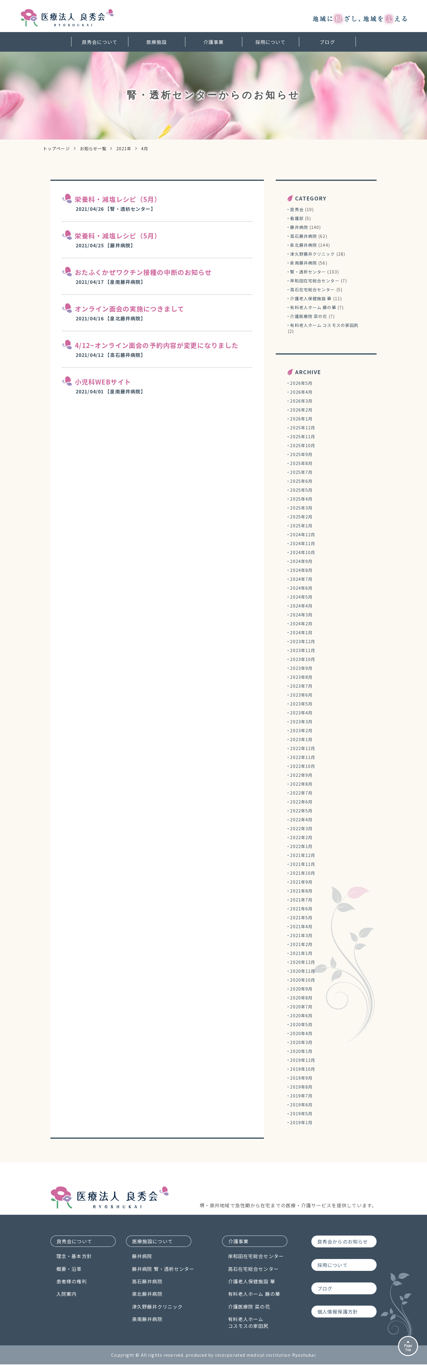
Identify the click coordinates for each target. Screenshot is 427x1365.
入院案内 (66, 1294)
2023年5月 (301, 704)
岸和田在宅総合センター (314, 281)
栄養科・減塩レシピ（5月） (118, 199)
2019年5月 (301, 1113)
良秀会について (99, 41)
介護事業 (213, 41)
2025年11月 (302, 436)
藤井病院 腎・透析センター (173, 1269)
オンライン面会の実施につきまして (129, 308)
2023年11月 (302, 650)
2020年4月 (301, 1033)
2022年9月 (301, 775)
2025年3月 (301, 508)
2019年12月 (302, 1060)
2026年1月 (301, 419)
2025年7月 (301, 472)
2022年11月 (302, 757)
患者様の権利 (71, 1282)
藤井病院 (299, 227)
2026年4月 (301, 392)
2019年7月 (301, 1096)
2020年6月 (301, 1015)
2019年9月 (301, 1078)
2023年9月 (301, 668)
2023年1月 (301, 739)
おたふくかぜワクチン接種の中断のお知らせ (143, 272)
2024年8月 (301, 570)
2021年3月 (301, 935)
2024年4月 (301, 606)
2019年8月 (301, 1087)
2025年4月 (301, 499)
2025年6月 (301, 481)
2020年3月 (301, 1042)
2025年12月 (302, 428)
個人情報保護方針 (337, 1312)
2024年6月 (301, 588)
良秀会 (296, 209)
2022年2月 (301, 837)
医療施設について (163, 1241)
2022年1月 (301, 846)
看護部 (296, 218)
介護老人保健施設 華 (311, 298)
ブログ (327, 41)
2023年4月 (301, 713)
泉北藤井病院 (303, 245)
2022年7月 (301, 793)
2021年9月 (301, 882)
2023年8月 (301, 677)
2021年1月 (301, 953)
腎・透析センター (308, 272)
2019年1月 (301, 1122)
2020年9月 (301, 989)
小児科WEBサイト (103, 381)
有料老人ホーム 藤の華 (313, 307)
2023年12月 (302, 641)
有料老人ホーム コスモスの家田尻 (324, 325)
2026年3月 (301, 401)
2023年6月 (301, 695)
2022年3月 (301, 828)
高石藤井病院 (303, 236)
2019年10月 (302, 1069)
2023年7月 (301, 686)
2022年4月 (301, 820)
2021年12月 (302, 855)
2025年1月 (301, 526)
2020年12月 (302, 962)
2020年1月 (301, 1051)
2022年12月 (302, 748)
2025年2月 (301, 517)
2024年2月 (301, 624)
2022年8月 (301, 784)
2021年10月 (302, 873)
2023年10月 (302, 659)
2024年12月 (302, 534)
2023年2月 (301, 730)
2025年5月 (301, 490)
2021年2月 (301, 944)
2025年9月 (301, 454)
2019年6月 (301, 1105)
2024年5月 (301, 597)
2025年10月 (302, 445)
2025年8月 (301, 463)
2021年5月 (301, 917)
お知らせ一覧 (93, 148)
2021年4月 (301, 926)
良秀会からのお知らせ (342, 1241)
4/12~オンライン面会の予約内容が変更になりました (156, 345)
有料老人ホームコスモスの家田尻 (251, 1323)
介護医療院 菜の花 (308, 316)
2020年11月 (302, 971)
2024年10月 (302, 552)
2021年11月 (302, 864)
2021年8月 (301, 891)
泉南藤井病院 (303, 263)
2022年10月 (302, 766)
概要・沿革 (69, 1269)
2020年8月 (301, 998)
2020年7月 (301, 1007)
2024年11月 (302, 543)
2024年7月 (301, 579)
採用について (270, 41)
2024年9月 (301, 561)
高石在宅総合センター (312, 289)
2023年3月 (301, 722)
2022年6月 (301, 802)
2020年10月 (302, 980)
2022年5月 (301, 811)
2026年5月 (301, 383)
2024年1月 (301, 632)
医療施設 (156, 41)
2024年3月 (301, 615)
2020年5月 (301, 1024)
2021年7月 (301, 900)
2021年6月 (301, 909)
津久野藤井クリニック (312, 254)
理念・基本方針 (74, 1256)
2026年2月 (301, 410)
